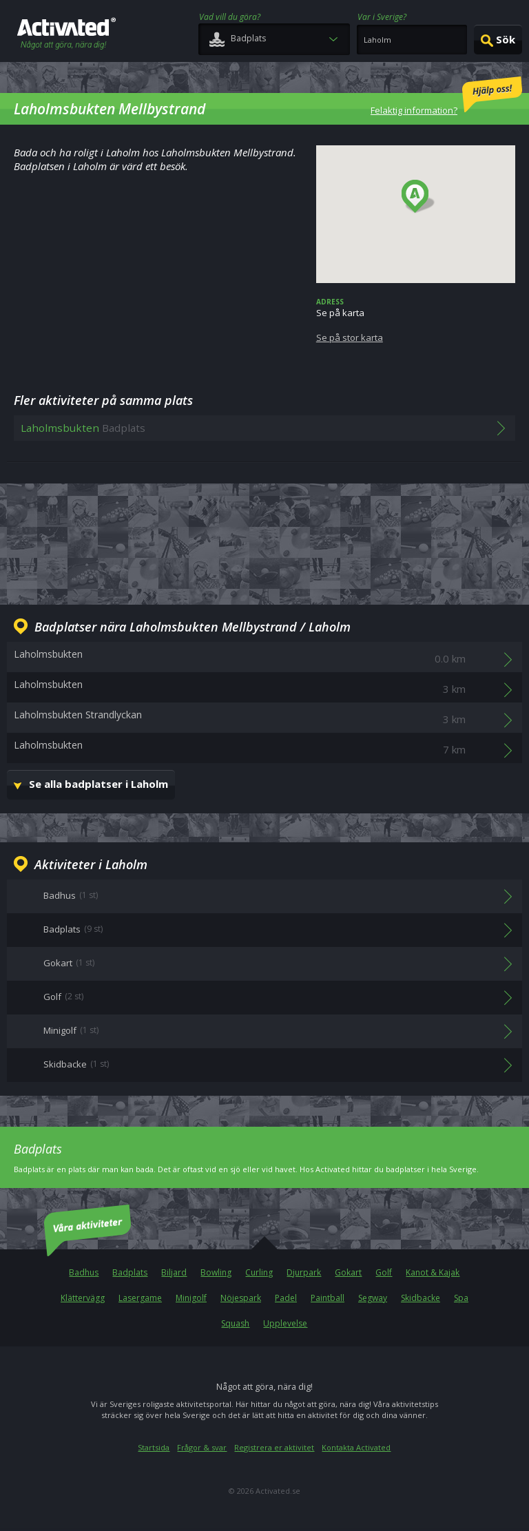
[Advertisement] (264, 542)
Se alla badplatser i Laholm (98, 784)
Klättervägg (83, 1298)
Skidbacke (420, 1298)
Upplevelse (285, 1323)
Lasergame (140, 1298)
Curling (259, 1272)
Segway (372, 1298)
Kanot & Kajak (432, 1272)
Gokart (348, 1272)
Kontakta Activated (356, 1447)
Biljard (174, 1272)
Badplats (129, 1272)
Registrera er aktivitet (274, 1447)
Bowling (215, 1272)
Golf (383, 1272)
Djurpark (304, 1272)
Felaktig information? (446, 96)
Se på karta (415, 320)
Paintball (327, 1298)
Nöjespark (240, 1298)
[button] (418, 197)
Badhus (83, 1272)
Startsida (153, 1447)
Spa (461, 1298)
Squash (235, 1323)
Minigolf (191, 1298)
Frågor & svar (202, 1447)
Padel (286, 1298)
